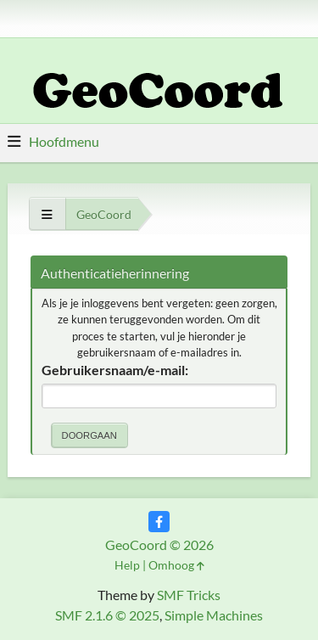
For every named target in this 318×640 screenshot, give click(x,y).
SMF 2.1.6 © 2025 (107, 615)
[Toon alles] (47, 214)
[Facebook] (159, 521)
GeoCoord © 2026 (159, 544)
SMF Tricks (188, 595)
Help (127, 565)
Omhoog (176, 565)
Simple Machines (214, 615)
